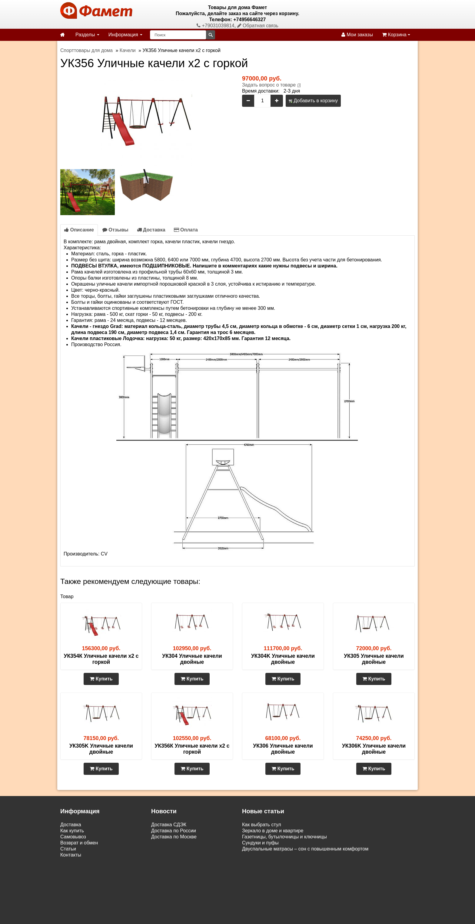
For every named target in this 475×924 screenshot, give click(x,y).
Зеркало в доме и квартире (272, 830)
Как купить (72, 830)
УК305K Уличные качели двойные (101, 749)
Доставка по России (173, 830)
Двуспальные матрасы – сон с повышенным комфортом (305, 848)
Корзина (396, 34)
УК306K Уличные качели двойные (374, 749)
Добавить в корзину (313, 100)
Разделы (87, 34)
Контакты (70, 854)
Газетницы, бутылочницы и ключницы (284, 836)
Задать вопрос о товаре (269, 84)
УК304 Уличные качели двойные (192, 659)
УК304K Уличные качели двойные (283, 659)
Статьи (68, 848)
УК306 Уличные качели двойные (283, 749)
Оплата (186, 229)
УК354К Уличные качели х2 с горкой (101, 659)
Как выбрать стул (261, 824)
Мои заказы (357, 34)
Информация (125, 34)
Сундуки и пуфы (260, 842)
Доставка (151, 229)
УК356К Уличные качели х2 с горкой (192, 749)
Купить (101, 678)
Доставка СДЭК (168, 824)
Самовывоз (73, 836)
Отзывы (115, 229)
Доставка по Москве (174, 836)
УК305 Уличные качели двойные (374, 659)
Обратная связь (257, 25)
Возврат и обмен (79, 842)
